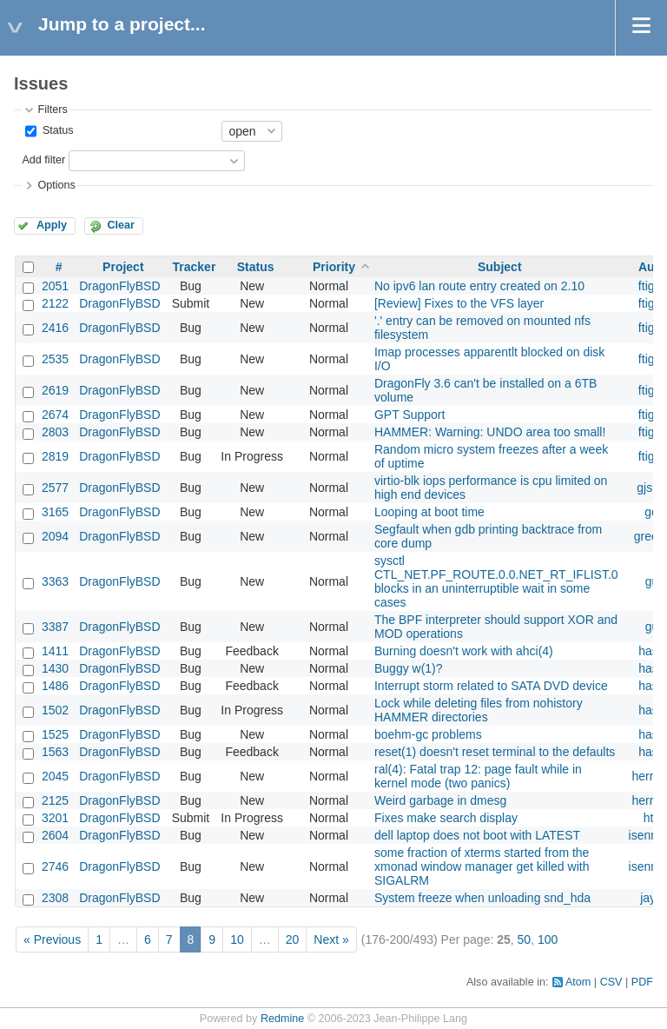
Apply (51, 225)
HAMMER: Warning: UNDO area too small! (489, 432)
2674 (55, 415)
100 (548, 939)
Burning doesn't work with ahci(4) (463, 651)
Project (122, 267)
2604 (55, 835)
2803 (55, 432)
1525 (55, 734)
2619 (55, 390)
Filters (52, 109)
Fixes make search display (446, 818)
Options (56, 185)
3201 (55, 818)
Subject (500, 267)
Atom (578, 982)
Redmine (282, 1018)
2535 (55, 359)
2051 (55, 286)
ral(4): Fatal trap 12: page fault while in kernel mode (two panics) (478, 776)
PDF (642, 982)
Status (56, 130)
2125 (55, 800)
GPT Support (409, 415)
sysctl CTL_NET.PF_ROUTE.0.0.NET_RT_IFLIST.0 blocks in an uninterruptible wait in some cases (496, 581)
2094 (55, 536)
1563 (55, 752)
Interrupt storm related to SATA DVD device (491, 686)
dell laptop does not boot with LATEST (477, 835)
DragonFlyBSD (119, 286)
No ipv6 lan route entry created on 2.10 (479, 286)
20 (293, 939)
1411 (55, 651)
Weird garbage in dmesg (440, 800)
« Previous (52, 939)
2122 (55, 303)
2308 (55, 898)
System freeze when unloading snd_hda (482, 898)
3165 (55, 512)
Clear (121, 225)
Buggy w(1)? (408, 668)
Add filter (43, 160)
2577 (55, 488)
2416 (55, 328)
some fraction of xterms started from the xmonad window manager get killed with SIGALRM (481, 866)
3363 (55, 581)
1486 (55, 686)
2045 (55, 776)
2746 (55, 866)
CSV (611, 982)
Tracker (194, 267)
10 (237, 939)
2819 (55, 456)
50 (525, 939)
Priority (334, 267)
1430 (55, 668)
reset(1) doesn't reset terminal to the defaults (494, 752)
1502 (55, 710)
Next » (331, 939)
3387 (55, 627)
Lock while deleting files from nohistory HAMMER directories (478, 710)
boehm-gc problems (428, 734)
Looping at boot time (429, 512)
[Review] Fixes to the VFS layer (459, 303)
